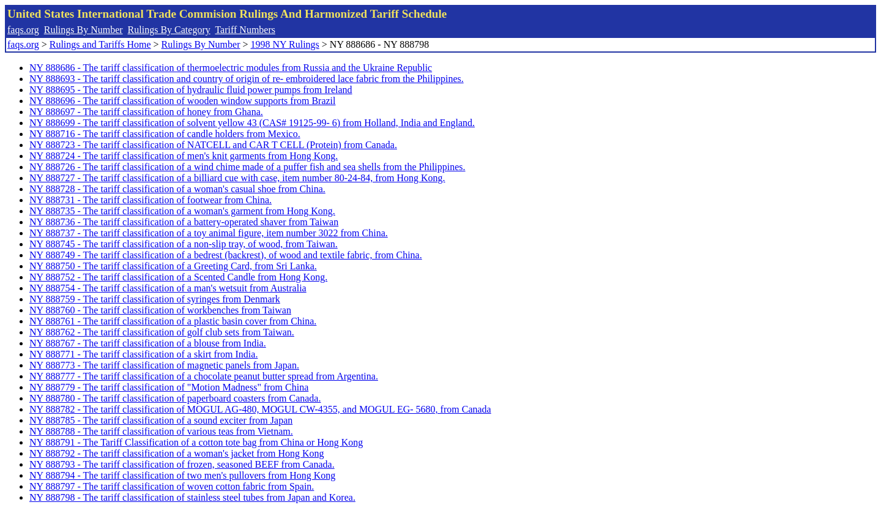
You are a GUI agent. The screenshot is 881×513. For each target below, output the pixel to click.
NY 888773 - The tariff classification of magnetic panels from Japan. (164, 365)
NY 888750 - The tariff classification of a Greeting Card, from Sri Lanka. (173, 266)
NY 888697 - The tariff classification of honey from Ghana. (146, 112)
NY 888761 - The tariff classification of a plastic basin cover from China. (172, 321)
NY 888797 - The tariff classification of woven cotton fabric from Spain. (171, 486)
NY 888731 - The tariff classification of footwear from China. (150, 200)
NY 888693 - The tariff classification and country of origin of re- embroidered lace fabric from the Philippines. (246, 78)
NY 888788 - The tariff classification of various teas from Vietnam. (161, 431)
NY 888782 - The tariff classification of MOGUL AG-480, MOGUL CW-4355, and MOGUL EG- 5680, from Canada (260, 409)
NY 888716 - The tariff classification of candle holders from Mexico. (164, 134)
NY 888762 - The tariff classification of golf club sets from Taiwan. (161, 332)
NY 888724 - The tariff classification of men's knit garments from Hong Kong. (183, 156)
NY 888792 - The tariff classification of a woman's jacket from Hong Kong (176, 453)
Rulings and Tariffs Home (100, 44)
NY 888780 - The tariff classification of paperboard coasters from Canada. (175, 398)
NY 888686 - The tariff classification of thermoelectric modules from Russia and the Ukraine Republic (230, 67)
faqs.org (23, 29)
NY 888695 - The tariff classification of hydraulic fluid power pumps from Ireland (190, 89)
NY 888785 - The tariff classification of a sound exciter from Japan (160, 420)
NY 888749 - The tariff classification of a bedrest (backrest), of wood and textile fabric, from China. (225, 255)
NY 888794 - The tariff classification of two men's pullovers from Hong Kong (182, 475)
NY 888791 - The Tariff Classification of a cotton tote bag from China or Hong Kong (196, 442)
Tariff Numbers (245, 29)
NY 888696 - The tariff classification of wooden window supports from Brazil (182, 100)
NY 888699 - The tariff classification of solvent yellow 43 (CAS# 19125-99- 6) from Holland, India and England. (252, 123)
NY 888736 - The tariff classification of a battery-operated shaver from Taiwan (183, 222)
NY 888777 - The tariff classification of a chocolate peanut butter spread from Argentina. (203, 376)
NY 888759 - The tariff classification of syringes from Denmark (154, 299)
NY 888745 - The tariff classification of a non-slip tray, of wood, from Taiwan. (183, 244)
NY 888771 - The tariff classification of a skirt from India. (143, 354)
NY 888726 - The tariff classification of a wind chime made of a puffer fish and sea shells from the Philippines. (247, 167)
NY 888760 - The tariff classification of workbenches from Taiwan (160, 310)
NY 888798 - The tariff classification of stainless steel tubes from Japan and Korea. (192, 497)
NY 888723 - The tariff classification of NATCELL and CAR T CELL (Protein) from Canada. (213, 145)
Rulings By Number (83, 29)
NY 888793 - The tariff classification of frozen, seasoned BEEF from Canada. (182, 464)
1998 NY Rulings (285, 44)
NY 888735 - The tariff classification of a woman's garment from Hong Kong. (182, 211)
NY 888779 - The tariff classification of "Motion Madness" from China (168, 387)
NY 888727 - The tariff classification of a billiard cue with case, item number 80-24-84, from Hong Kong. (237, 178)
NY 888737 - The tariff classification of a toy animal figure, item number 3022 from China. (208, 233)
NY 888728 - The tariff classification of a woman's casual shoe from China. (177, 189)
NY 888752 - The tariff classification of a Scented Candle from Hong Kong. (178, 277)
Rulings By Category (169, 29)
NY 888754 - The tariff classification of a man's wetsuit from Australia (168, 288)
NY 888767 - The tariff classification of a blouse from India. (147, 343)
